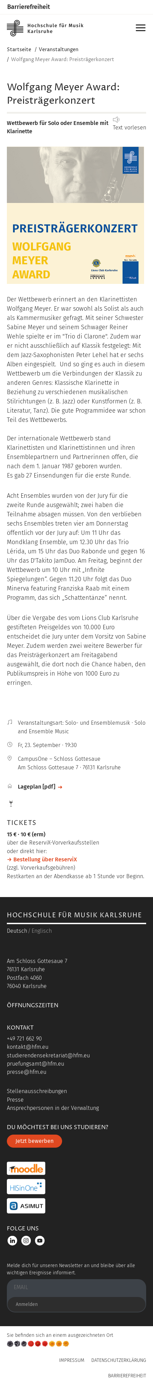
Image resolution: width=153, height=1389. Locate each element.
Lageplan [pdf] (36, 786)
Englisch (42, 931)
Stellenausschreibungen (37, 1091)
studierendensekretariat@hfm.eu (48, 1055)
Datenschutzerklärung (118, 1360)
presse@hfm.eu (26, 1072)
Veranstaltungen (59, 49)
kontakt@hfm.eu (27, 1047)
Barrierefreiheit (28, 7)
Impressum (71, 1360)
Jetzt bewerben (34, 1141)
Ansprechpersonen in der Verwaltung (53, 1108)
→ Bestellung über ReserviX (42, 859)
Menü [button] (142, 30)
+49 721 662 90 (24, 1038)
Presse (15, 1100)
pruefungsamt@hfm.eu (35, 1063)
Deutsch (17, 931)
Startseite (19, 49)
